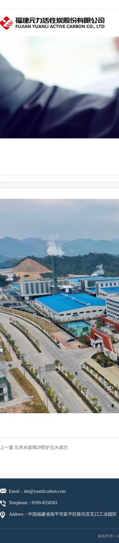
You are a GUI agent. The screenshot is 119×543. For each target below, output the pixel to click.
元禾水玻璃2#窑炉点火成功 (41, 447)
